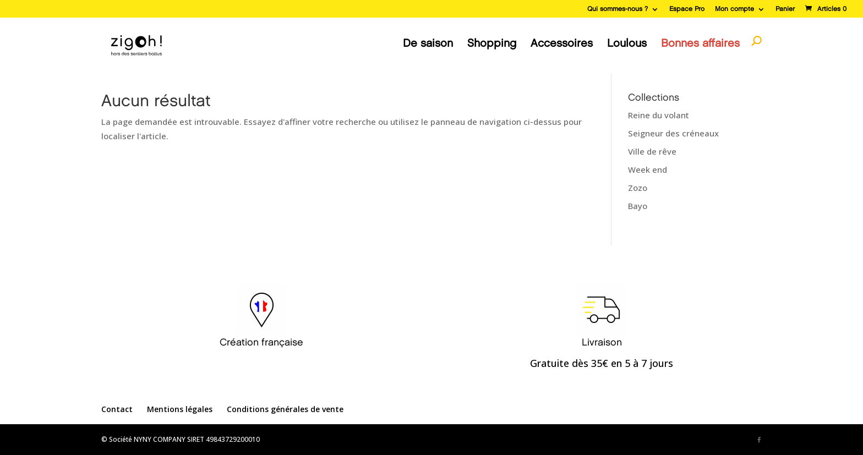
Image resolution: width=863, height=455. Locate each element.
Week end (647, 169)
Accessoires (562, 43)
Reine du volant (658, 114)
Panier (785, 9)
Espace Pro (686, 9)
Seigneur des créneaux (673, 133)
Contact (117, 409)
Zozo (637, 187)
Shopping (491, 43)
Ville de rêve (652, 151)
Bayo (637, 205)
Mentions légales (179, 409)
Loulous (627, 43)
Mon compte (734, 9)
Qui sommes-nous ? (617, 9)
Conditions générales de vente (285, 409)
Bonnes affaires (700, 43)
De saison (428, 43)
